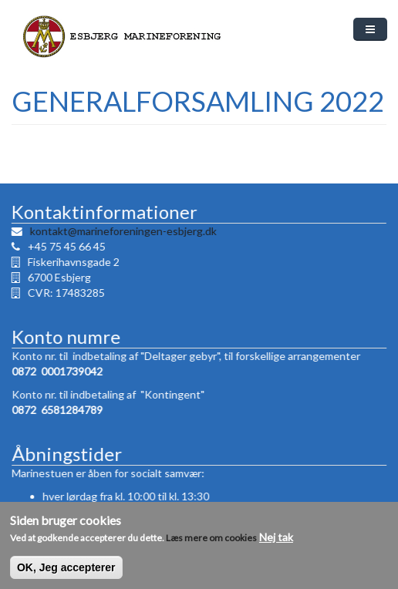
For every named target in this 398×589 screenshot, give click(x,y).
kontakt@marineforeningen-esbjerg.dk (122, 230)
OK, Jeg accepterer (66, 573)
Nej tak (276, 543)
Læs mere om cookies (211, 544)
